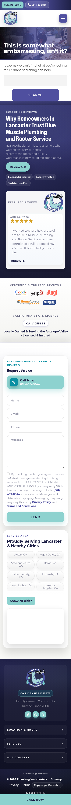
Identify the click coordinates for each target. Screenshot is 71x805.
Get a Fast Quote (12, 4)
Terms (26, 785)
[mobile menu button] (63, 18)
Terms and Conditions (21, 506)
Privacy (14, 785)
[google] (36, 714)
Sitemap (56, 779)
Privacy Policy (41, 502)
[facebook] (28, 714)
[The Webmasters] (35, 773)
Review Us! (18, 167)
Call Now (35, 799)
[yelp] (43, 714)
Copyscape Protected (47, 785)
